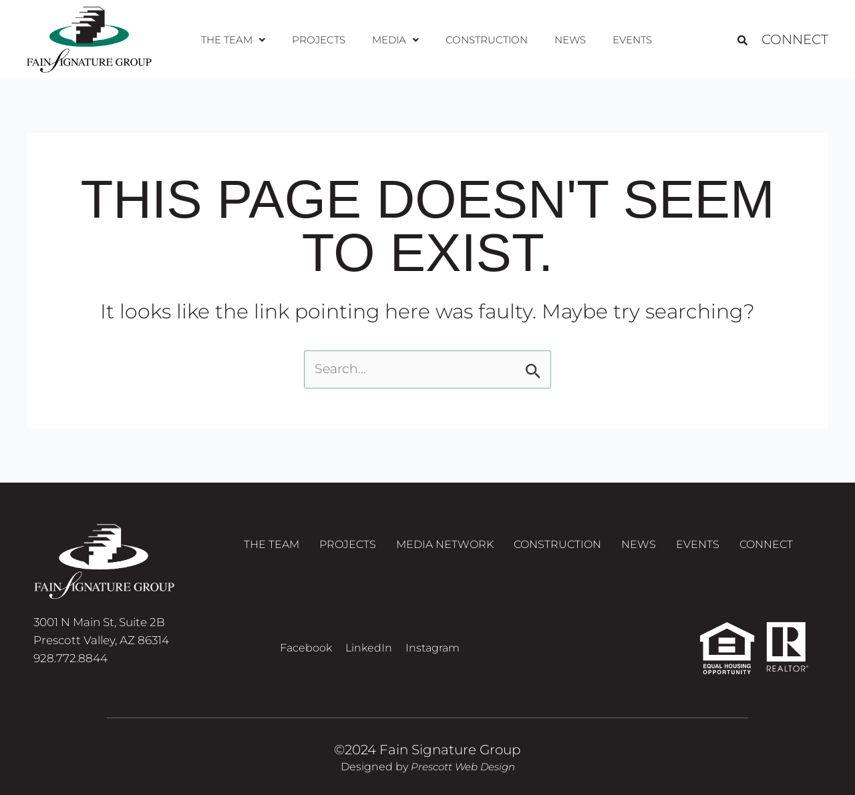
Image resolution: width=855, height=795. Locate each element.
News (565, 39)
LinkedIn (368, 647)
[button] (240, 40)
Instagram (432, 647)
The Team (240, 39)
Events (625, 39)
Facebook (306, 647)
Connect (794, 40)
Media (396, 39)
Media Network (445, 547)
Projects (323, 39)
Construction (484, 39)
